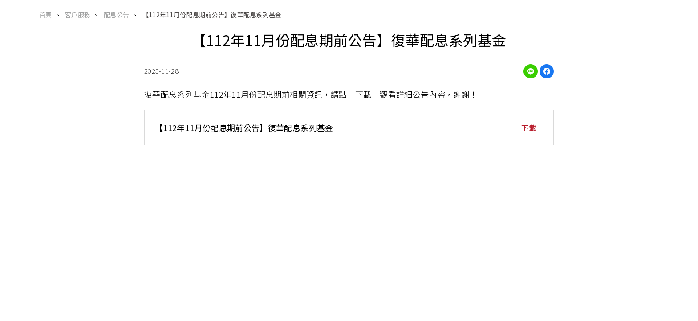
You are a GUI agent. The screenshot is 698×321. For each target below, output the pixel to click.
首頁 (45, 14)
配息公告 (116, 14)
